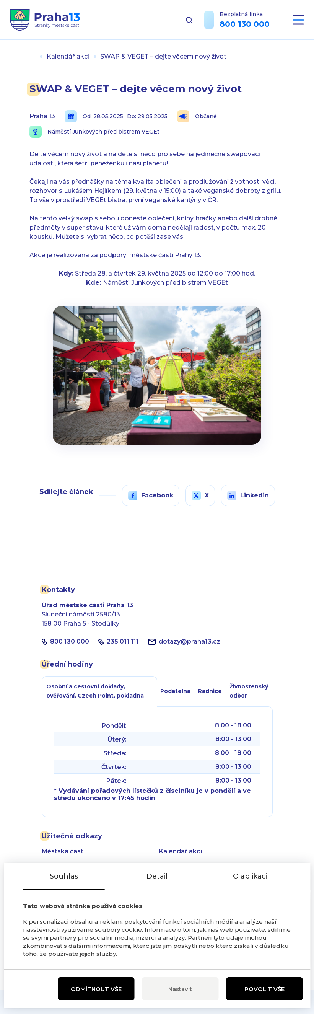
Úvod (32, 56)
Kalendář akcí (68, 56)
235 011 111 (123, 641)
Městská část (62, 851)
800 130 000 (245, 24)
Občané (197, 116)
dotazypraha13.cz (189, 641)
